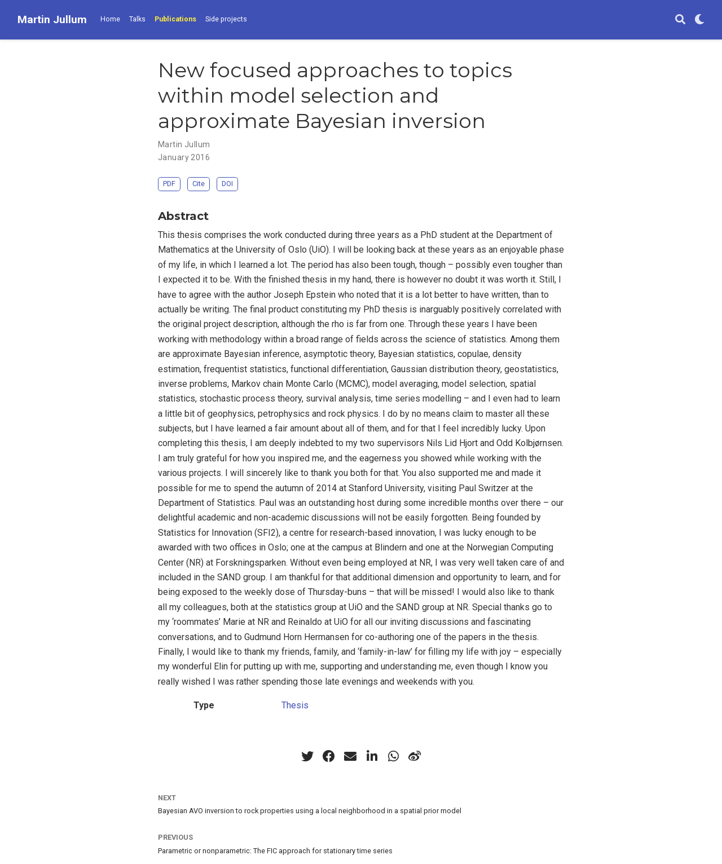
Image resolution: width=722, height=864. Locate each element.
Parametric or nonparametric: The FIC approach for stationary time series (275, 851)
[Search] (680, 20)
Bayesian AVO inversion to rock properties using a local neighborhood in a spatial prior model (309, 810)
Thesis (295, 705)
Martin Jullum (52, 19)
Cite (198, 183)
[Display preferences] (699, 20)
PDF (169, 183)
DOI (227, 183)
